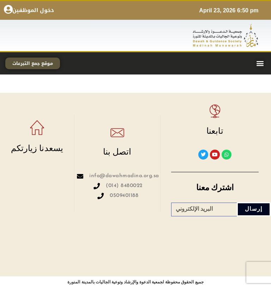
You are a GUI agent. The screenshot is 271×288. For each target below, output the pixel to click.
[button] (260, 63)
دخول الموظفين (33, 10)
